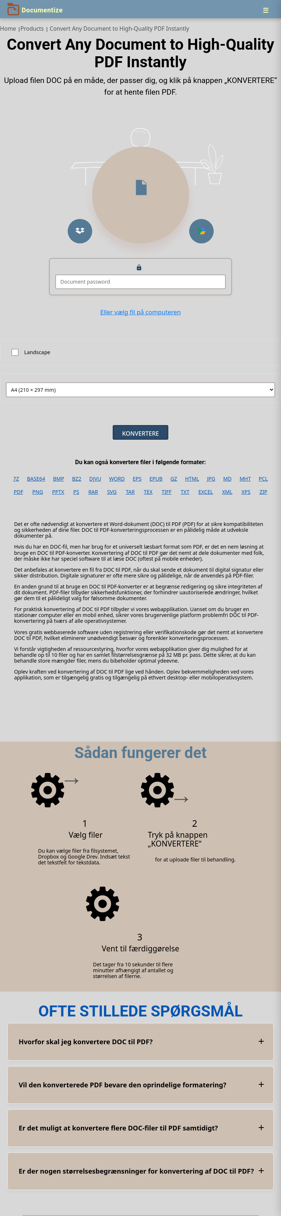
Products (32, 29)
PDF (18, 492)
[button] (80, 231)
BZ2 (76, 479)
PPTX (58, 492)
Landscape (37, 352)
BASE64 (36, 479)
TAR (130, 492)
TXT (185, 492)
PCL (263, 479)
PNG (37, 492)
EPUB (156, 479)
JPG (211, 479)
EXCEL (205, 492)
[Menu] (266, 10)
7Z (16, 479)
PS (76, 492)
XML (227, 492)
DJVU (95, 479)
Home (8, 29)
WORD (117, 479)
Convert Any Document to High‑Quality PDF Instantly (119, 29)
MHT (245, 479)
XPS (245, 492)
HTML (192, 479)
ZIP (263, 492)
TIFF (167, 492)
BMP (58, 479)
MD (227, 479)
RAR (93, 492)
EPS (137, 479)
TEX (148, 492)
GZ (174, 479)
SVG (112, 492)
